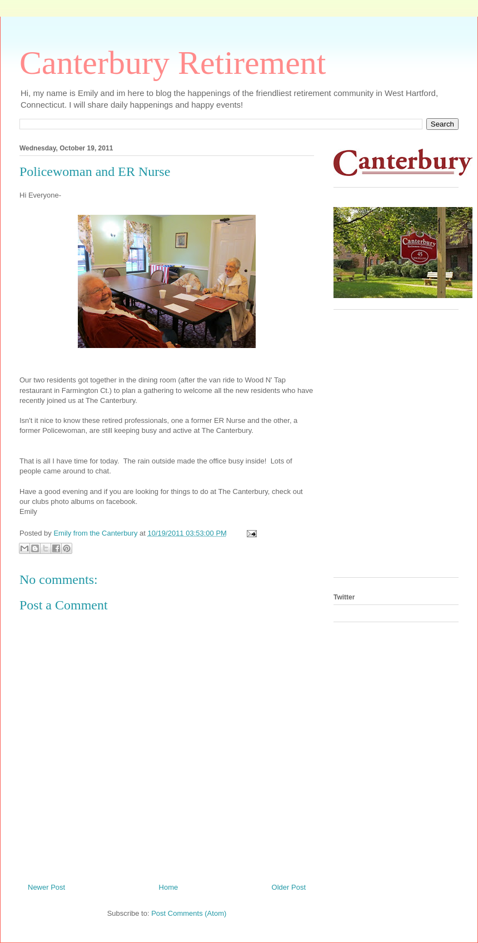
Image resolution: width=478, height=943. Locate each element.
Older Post (289, 887)
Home (168, 887)
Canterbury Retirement (172, 62)
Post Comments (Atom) (188, 913)
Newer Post (46, 887)
